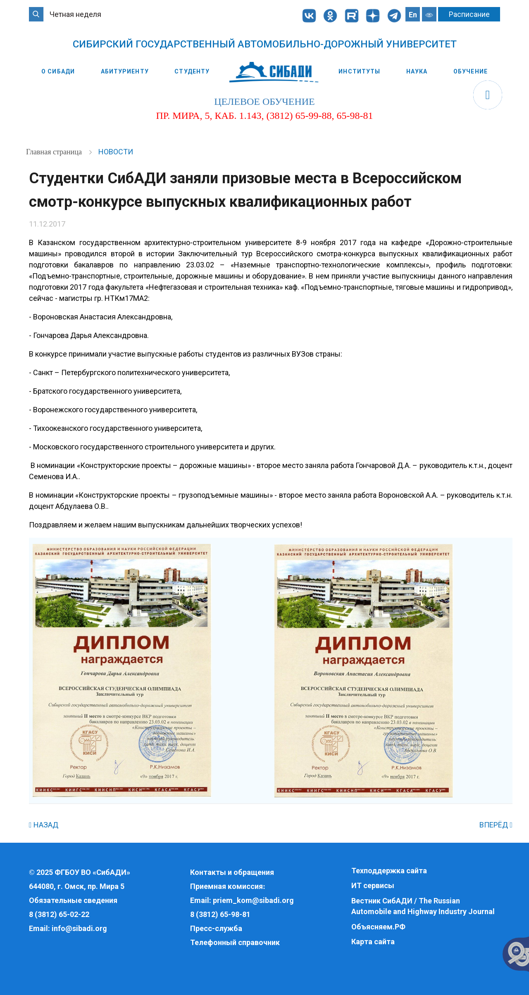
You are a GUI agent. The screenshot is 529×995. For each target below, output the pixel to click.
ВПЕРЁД (495, 824)
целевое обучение (264, 101)
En (413, 14)
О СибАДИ (58, 71)
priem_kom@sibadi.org (253, 900)
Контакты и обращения (232, 872)
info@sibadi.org (79, 928)
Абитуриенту (125, 71)
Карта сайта (373, 941)
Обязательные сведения (73, 900)
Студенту (192, 71)
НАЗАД (43, 824)
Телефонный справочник (235, 942)
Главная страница (54, 152)
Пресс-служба (216, 928)
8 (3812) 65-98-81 (220, 914)
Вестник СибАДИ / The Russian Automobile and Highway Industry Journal (423, 906)
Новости (115, 151)
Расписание (469, 14)
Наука (417, 71)
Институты (359, 71)
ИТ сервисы (372, 885)
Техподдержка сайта (389, 870)
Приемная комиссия (226, 886)
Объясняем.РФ (378, 926)
